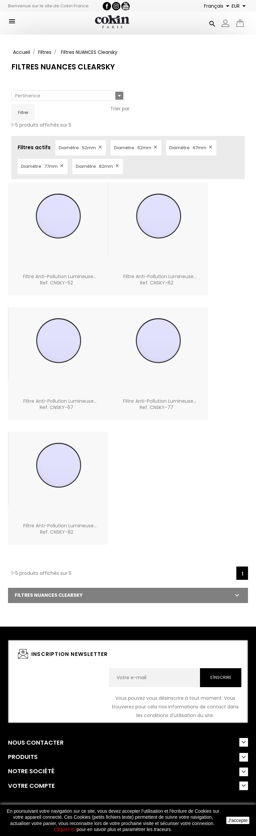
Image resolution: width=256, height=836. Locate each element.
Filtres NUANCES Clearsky (49, 595)
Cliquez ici (64, 829)
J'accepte (238, 820)
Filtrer (23, 112)
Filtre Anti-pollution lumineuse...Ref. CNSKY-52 (59, 279)
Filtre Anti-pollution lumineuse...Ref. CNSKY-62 (160, 279)
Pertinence (69, 96)
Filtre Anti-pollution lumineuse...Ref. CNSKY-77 (159, 404)
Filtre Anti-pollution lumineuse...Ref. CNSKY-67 (60, 404)
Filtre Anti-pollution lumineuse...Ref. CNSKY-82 (60, 529)
